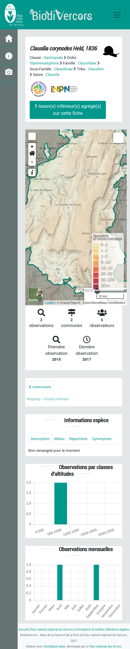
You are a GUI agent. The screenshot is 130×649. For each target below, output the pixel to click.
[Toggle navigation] (117, 15)
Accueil (23, 629)
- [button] (32, 162)
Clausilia (52, 74)
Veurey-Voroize (56, 399)
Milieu (59, 439)
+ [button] (32, 146)
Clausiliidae (87, 63)
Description (40, 439)
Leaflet (49, 302)
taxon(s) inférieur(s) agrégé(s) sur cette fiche (68, 109)
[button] (32, 154)
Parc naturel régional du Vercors (52, 629)
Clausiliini (96, 69)
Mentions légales (117, 629)
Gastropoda (53, 57)
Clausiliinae (63, 69)
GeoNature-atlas (54, 646)
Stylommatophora (44, 63)
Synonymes (102, 439)
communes (40, 387)
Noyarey (33, 399)
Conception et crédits (90, 629)
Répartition (78, 439)
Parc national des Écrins (105, 646)
